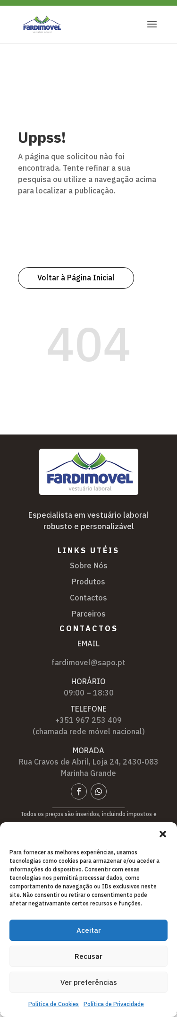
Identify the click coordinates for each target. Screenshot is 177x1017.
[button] (163, 834)
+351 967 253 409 (88, 720)
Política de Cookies (53, 1004)
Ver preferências (88, 982)
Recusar (88, 956)
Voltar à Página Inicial (76, 277)
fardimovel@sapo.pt (88, 662)
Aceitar (88, 930)
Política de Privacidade (114, 1004)
